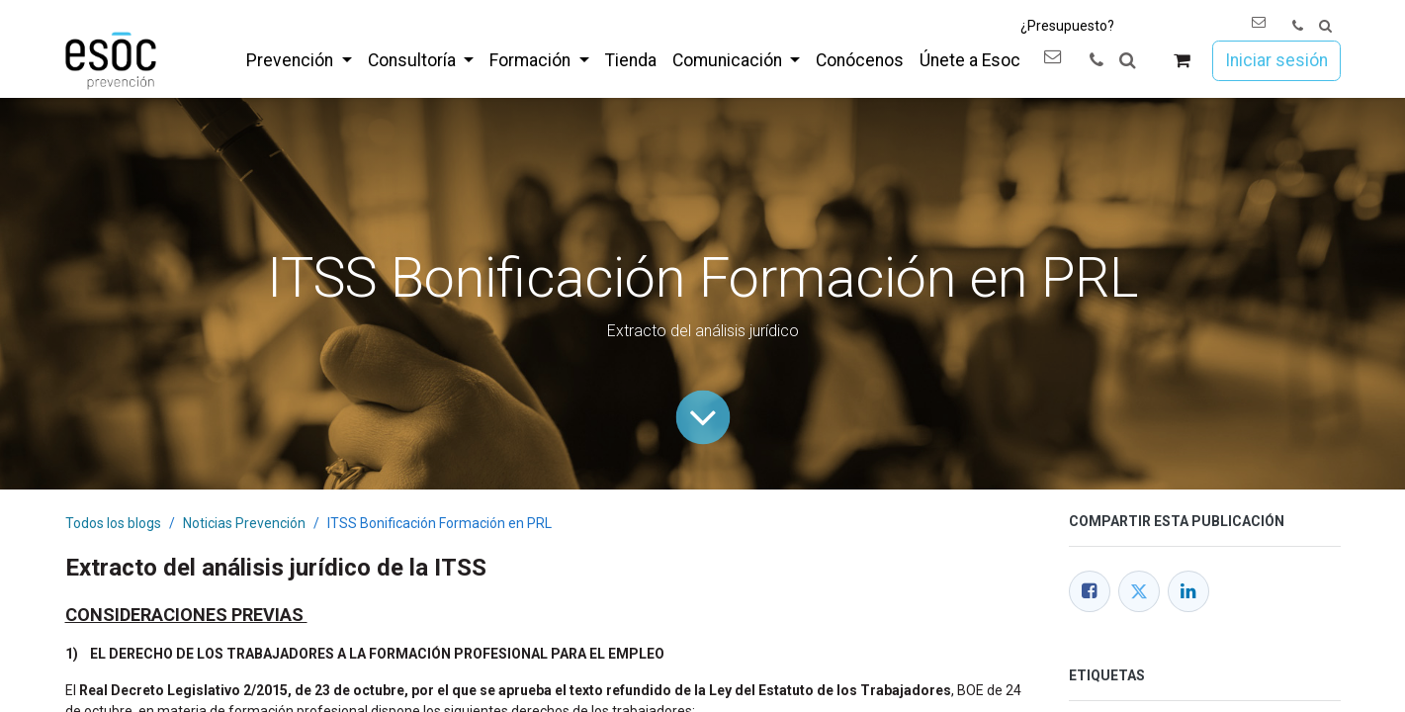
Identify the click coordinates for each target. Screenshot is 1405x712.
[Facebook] (1089, 591)
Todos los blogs (113, 523)
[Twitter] (1139, 591)
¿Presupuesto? (1067, 26)
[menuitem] (298, 60)
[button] (1325, 26)
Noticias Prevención (244, 523)
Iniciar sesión (1276, 60)
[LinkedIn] (1188, 591)
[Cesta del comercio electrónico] (1181, 61)
